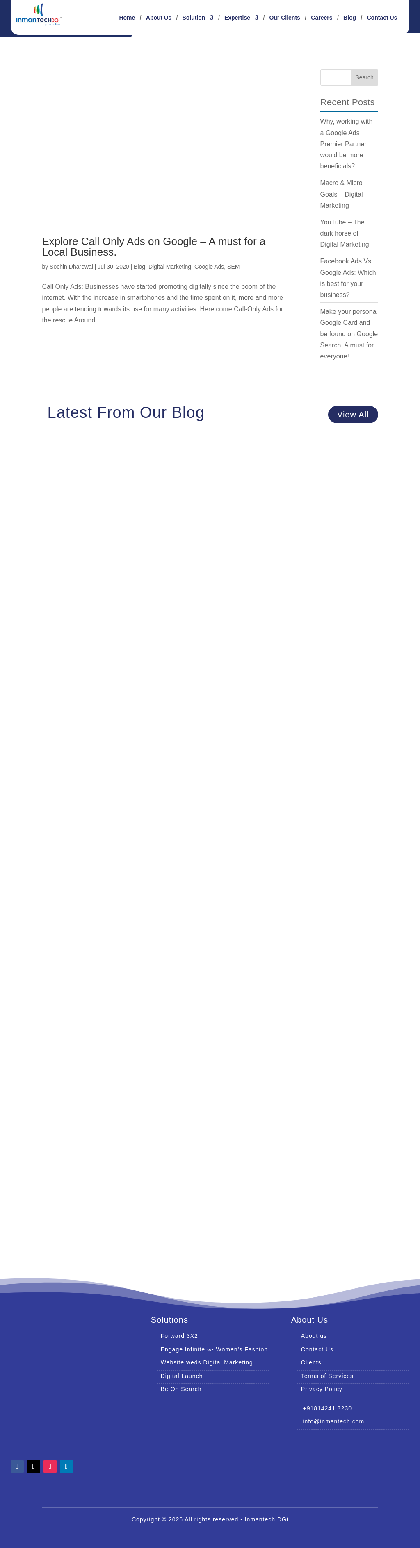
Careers (321, 18)
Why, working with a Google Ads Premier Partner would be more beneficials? (346, 144)
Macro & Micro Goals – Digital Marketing (341, 194)
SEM (233, 266)
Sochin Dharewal (71, 266)
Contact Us (382, 18)
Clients (311, 1362)
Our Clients (284, 18)
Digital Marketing (169, 266)
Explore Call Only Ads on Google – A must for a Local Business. (153, 246)
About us (314, 1336)
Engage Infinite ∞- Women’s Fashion (214, 1349)
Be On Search (181, 1389)
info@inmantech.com (330, 1421)
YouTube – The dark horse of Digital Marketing (344, 233)
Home (127, 18)
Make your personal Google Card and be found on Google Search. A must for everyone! (349, 334)
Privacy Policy (321, 1389)
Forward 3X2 (179, 1336)
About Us (158, 18)
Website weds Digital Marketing (207, 1362)
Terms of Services (327, 1376)
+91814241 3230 (324, 1408)
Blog (349, 18)
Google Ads (209, 266)
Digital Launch (182, 1376)
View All (353, 414)
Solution (193, 18)
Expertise (237, 18)
